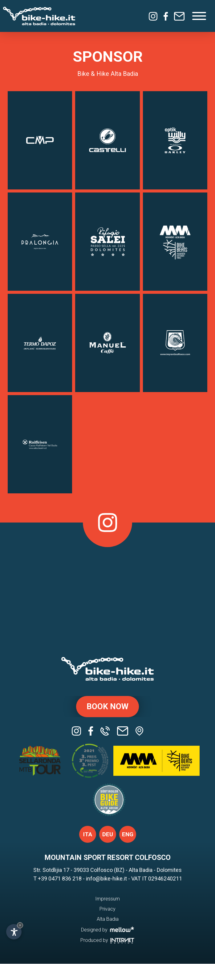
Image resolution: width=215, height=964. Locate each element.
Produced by (107, 940)
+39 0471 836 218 (60, 879)
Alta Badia (108, 920)
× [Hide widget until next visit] (20, 925)
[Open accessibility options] (14, 931)
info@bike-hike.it (106, 879)
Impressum (107, 899)
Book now (107, 706)
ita (87, 834)
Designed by (107, 930)
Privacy (107, 909)
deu (107, 834)
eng (127, 834)
